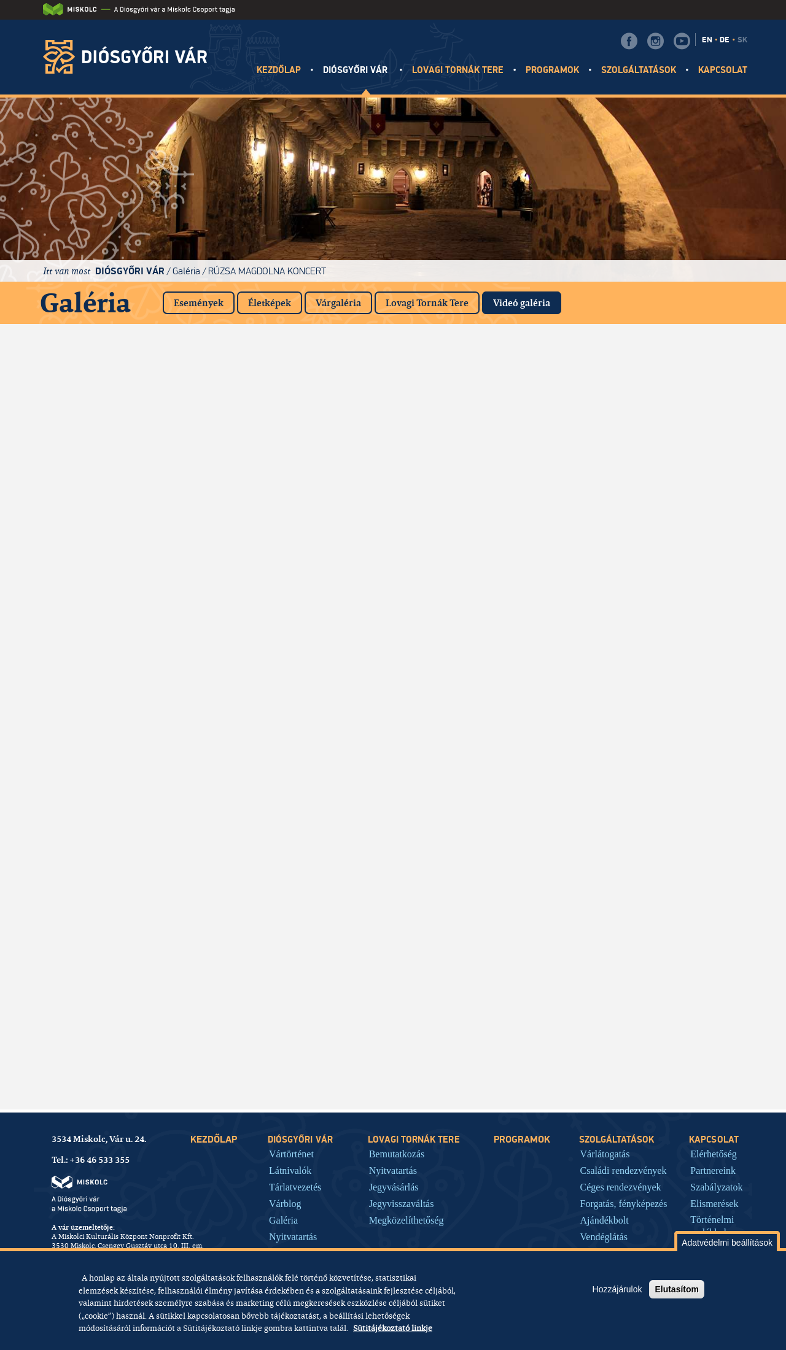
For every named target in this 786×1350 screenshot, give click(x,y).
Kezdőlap (279, 70)
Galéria (186, 271)
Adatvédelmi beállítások (727, 1243)
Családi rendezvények (623, 1170)
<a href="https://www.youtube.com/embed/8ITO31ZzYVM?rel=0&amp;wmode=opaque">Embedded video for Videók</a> (295, 861)
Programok (552, 70)
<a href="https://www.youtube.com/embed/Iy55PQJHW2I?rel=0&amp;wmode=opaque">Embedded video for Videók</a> (491, 385)
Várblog (285, 1203)
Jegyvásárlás (394, 1187)
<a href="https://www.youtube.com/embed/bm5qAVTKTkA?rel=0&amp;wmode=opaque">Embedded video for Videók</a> (98, 766)
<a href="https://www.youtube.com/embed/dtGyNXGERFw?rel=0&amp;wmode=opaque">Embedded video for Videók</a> (295, 385)
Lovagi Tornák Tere (427, 302)
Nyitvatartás (293, 1236)
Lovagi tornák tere (458, 70)
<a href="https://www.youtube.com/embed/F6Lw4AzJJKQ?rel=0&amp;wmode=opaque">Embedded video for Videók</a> (295, 671)
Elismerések (714, 1203)
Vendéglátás (604, 1236)
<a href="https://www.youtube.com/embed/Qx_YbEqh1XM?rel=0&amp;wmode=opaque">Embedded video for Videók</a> (491, 766)
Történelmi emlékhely (712, 1226)
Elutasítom (677, 1289)
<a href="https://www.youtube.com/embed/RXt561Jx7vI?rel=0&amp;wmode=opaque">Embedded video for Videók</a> (98, 1051)
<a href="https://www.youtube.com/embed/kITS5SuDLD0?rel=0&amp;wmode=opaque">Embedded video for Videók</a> (491, 480)
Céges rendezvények (620, 1187)
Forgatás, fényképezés (623, 1203)
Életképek (269, 302)
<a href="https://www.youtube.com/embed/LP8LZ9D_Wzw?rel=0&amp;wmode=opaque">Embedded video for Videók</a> (491, 671)
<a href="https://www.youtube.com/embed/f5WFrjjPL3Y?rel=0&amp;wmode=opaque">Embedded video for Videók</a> (688, 576)
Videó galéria (527, 300)
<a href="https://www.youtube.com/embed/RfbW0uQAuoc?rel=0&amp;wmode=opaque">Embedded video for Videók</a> (295, 480)
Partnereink (713, 1170)
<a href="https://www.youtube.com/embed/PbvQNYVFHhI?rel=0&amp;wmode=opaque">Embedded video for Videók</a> (98, 576)
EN (707, 40)
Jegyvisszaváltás (401, 1203)
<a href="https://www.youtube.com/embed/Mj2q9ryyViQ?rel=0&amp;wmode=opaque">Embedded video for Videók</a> (688, 385)
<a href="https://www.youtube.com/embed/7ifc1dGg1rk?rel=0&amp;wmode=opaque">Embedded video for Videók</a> (98, 385)
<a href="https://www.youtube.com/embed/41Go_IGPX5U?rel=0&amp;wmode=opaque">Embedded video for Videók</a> (688, 766)
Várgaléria (338, 302)
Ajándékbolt (604, 1220)
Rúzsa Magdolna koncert (267, 271)
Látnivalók (290, 1170)
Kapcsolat (722, 70)
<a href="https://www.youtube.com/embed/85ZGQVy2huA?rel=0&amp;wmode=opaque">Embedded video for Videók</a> (98, 956)
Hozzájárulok (617, 1289)
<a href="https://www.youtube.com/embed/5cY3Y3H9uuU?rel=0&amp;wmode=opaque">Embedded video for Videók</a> (98, 671)
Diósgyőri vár (357, 70)
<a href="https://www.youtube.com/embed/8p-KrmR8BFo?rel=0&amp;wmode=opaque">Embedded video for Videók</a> (688, 480)
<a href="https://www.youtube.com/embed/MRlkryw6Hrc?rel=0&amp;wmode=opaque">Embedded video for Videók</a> (491, 576)
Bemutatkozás (397, 1154)
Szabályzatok (716, 1187)
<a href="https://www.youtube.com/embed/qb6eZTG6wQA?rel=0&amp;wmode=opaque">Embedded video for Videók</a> (688, 671)
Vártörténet (291, 1154)
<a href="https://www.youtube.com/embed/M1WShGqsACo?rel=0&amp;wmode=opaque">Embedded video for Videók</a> (491, 861)
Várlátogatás (605, 1154)
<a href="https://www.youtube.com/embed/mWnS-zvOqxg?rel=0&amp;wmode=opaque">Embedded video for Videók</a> (688, 861)
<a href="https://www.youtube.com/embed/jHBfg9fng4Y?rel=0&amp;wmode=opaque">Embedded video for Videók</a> (295, 956)
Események (199, 302)
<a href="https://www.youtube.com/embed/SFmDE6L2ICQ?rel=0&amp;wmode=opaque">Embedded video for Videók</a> (688, 956)
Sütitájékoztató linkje (392, 1327)
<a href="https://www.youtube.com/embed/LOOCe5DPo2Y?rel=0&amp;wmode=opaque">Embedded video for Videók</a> (98, 861)
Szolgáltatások (639, 70)
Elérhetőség (713, 1154)
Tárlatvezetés (295, 1187)
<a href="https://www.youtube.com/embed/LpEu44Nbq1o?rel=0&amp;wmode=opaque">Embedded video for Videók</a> (295, 1051)
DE (725, 40)
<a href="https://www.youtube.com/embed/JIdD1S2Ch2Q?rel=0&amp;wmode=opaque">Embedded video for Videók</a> (98, 480)
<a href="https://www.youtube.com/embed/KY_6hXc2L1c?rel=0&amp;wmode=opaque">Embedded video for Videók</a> (295, 766)
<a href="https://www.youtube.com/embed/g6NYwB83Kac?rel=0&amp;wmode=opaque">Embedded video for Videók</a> (491, 956)
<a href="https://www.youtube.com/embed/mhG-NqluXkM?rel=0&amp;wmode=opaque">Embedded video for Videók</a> (295, 576)
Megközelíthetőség (406, 1220)
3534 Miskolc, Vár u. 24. (99, 1139)
